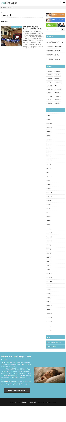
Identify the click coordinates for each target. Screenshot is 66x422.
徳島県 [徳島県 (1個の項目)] (58, 96)
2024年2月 (49, 188)
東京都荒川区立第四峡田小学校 (55, 42)
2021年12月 (50, 283)
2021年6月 (49, 309)
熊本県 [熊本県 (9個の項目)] (58, 103)
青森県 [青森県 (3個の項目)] (58, 71)
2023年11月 (50, 201)
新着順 (3, 21)
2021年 (9, 7)
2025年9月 (49, 137)
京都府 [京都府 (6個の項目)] (50, 92)
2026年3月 (49, 115)
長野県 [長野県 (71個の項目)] (50, 89)
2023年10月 (50, 206)
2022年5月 (49, 270)
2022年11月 (50, 244)
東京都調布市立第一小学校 (53, 50)
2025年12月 (50, 124)
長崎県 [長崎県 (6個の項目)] (50, 103)
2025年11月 (50, 128)
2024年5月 (49, 184)
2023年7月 (49, 218)
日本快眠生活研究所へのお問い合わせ (17, 406)
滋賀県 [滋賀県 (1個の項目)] (59, 89)
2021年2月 (49, 313)
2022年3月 (49, 274)
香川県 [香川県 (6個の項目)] (50, 99)
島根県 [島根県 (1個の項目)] (58, 92)
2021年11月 (50, 287)
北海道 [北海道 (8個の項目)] (50, 71)
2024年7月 (49, 176)
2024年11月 (50, 158)
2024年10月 (50, 163)
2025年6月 (49, 145)
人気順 (7, 21)
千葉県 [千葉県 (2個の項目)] (58, 78)
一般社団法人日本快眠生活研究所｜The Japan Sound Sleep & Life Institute (38, 417)
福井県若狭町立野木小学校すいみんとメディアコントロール (33, 28)
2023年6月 (49, 223)
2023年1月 (49, 236)
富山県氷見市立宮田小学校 (53, 59)
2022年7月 (49, 261)
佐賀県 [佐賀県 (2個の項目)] (58, 99)
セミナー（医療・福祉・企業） (54, 356)
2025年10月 (50, 133)
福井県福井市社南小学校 (53, 55)
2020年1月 (49, 322)
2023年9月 (49, 210)
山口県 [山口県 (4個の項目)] (50, 96)
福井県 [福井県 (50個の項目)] (59, 85)
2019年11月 (50, 330)
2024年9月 (49, 167)
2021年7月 (49, 304)
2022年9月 (49, 253)
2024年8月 (49, 171)
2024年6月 (49, 180)
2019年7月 (49, 339)
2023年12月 (50, 197)
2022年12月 (50, 240)
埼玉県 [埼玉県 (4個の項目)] (50, 78)
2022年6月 (49, 266)
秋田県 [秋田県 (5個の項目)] (50, 75)
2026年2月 (49, 120)
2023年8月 (49, 214)
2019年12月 (50, 326)
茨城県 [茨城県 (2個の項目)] (58, 75)
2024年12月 (50, 154)
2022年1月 (49, 279)
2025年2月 (49, 150)
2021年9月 (49, 296)
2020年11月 (50, 317)
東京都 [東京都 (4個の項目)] (50, 82)
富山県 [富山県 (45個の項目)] (58, 82)
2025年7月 (49, 141)
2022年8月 (49, 257)
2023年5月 (49, 227)
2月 (15, 7)
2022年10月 (50, 249)
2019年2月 (49, 343)
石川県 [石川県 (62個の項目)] (50, 85)
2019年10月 (50, 334)
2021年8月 (49, 300)
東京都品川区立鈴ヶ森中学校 (54, 46)
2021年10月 (50, 291)
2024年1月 (49, 193)
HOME (4, 7)
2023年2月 (49, 231)
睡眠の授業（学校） (53, 362)
